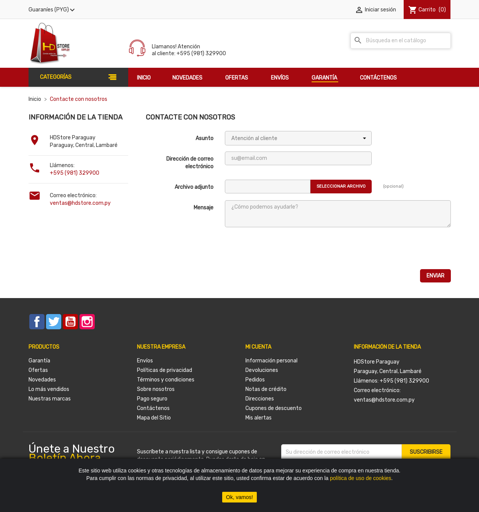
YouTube (70, 321)
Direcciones (259, 399)
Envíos (145, 360)
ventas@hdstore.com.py (80, 203)
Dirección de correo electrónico (189, 163)
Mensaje (203, 207)
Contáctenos (153, 408)
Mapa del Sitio (154, 418)
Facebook (37, 321)
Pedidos (255, 379)
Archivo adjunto (194, 187)
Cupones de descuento (273, 408)
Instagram (87, 321)
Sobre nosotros (156, 389)
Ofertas (38, 370)
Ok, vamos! (239, 497)
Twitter (53, 321)
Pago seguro (152, 399)
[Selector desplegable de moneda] (53, 9)
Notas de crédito (265, 389)
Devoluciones (261, 370)
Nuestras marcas (50, 399)
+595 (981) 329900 (74, 173)
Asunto (204, 138)
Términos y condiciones (165, 379)
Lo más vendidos (49, 389)
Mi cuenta (258, 347)
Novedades (42, 379)
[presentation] (283, 248)
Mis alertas (258, 418)
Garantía (39, 360)
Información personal (271, 360)
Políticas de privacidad (164, 370)
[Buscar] (400, 41)
